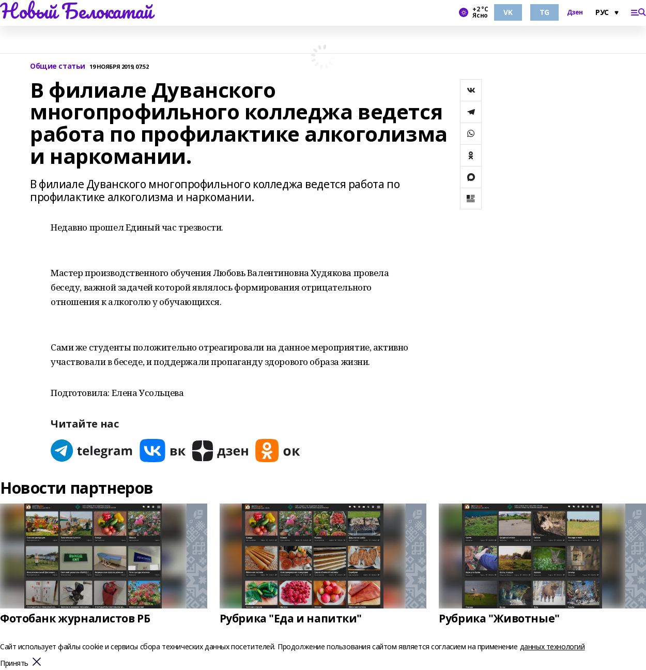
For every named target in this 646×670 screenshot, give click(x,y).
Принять (14, 663)
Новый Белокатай (76, 11)
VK (507, 12)
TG (544, 12)
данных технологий (552, 646)
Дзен (575, 12)
